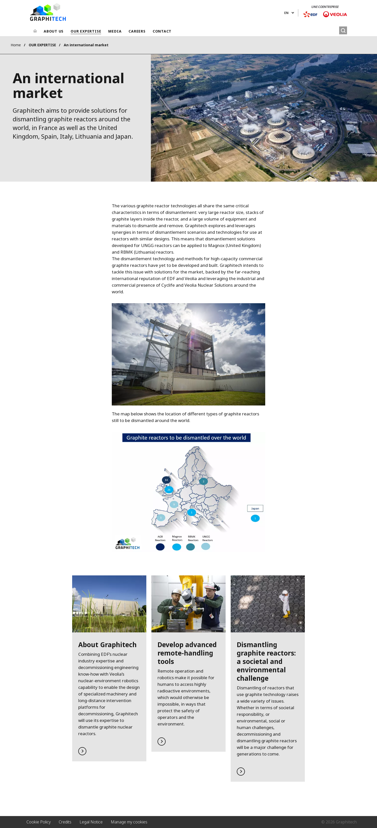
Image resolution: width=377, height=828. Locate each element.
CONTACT (162, 31)
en (286, 13)
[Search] (343, 30)
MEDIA (114, 31)
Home (16, 44)
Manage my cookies (129, 822)
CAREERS (137, 31)
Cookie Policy (38, 822)
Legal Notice (91, 822)
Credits (65, 822)
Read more (109, 668)
